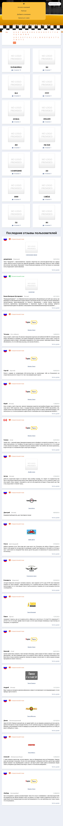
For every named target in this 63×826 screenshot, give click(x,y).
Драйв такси (31, 472)
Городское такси (31, 576)
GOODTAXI (31, 292)
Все (7, 32)
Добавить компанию (24, 14)
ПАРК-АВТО (31, 539)
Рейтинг (23, 11)
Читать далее (55, 270)
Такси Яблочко (31, 716)
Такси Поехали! (31, 612)
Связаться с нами (23, 18)
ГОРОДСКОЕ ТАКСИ (31, 254)
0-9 (15, 42)
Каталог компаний (24, 7)
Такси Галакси (31, 683)
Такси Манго (31, 752)
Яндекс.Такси (31, 330)
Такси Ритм (31, 508)
